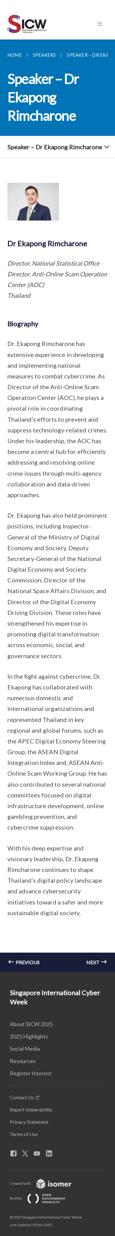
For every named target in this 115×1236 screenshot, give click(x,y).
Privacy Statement (29, 1122)
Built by (42, 1198)
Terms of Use (24, 1134)
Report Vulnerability (31, 1109)
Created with (45, 1183)
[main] (57, 506)
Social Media (25, 1048)
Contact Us (22, 1097)
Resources (23, 1061)
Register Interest (31, 1073)
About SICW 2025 (31, 1024)
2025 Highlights (29, 1036)
